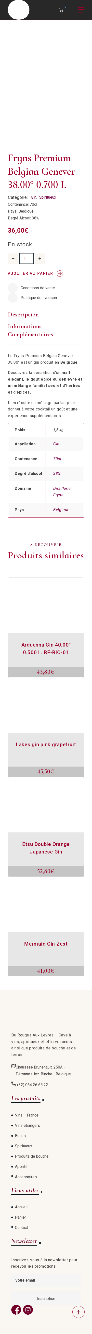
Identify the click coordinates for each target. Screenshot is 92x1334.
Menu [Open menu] (81, 10)
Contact (21, 1227)
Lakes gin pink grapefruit (46, 744)
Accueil (21, 1207)
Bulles (20, 1135)
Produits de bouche (32, 1156)
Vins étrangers (27, 1125)
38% (57, 473)
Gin (33, 197)
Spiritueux (47, 197)
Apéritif (21, 1166)
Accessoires (26, 1177)
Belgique (61, 509)
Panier (20, 1217)
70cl (57, 459)
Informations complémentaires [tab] (30, 330)
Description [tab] (23, 314)
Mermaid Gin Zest (46, 944)
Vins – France (27, 1115)
